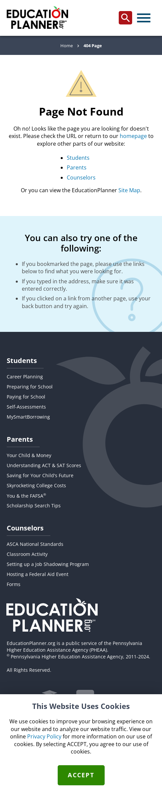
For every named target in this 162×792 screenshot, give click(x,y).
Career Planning (25, 376)
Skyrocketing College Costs (36, 485)
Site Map (129, 190)
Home (66, 46)
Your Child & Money (29, 455)
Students (78, 157)
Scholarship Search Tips (34, 505)
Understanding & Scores (44, 465)
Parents (77, 167)
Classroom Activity (27, 554)
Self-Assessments (26, 407)
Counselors (81, 177)
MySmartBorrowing (28, 417)
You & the (26, 496)
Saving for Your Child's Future (40, 475)
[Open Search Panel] (125, 17)
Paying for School (26, 396)
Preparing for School (30, 386)
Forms (13, 584)
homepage (133, 136)
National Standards (35, 544)
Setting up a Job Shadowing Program (48, 564)
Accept (81, 775)
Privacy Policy (44, 736)
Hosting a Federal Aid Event (37, 574)
